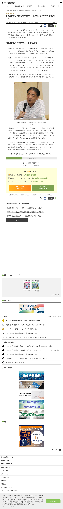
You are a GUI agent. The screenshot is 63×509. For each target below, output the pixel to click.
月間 (59, 316)
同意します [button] (53, 501)
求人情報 (3, 480)
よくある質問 (4, 470)
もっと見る (16, 220)
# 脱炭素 (52, 6)
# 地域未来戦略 (41, 6)
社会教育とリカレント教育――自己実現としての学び (24, 208)
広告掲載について (6, 477)
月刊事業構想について (7, 457)
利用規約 (3, 484)
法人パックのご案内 (6, 463)
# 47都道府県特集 (18, 6)
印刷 (50, 25)
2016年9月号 (53, 22)
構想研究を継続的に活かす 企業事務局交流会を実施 (24, 216)
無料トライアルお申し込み (20, 187)
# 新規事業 (29, 6)
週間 (54, 316)
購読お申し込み (5, 460)
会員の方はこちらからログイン (43, 187)
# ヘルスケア (6, 6)
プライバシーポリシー (7, 487)
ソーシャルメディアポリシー (9, 490)
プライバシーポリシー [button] (10, 506)
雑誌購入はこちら (6, 467)
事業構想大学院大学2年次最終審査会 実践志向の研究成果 (25, 212)
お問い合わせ (4, 474)
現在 (49, 316)
